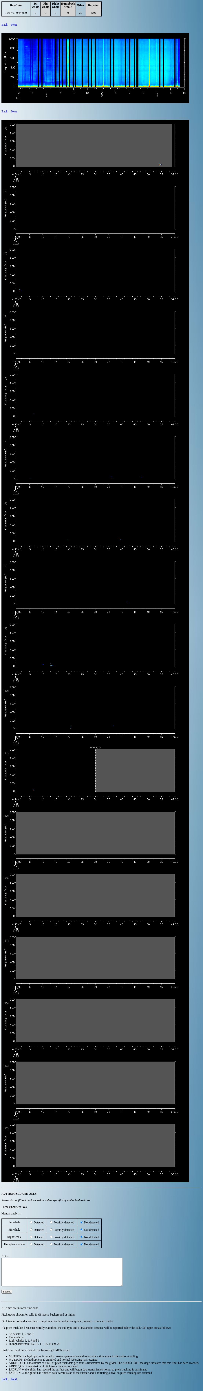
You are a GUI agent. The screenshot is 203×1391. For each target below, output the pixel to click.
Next (14, 24)
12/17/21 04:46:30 (16, 12)
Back (4, 24)
